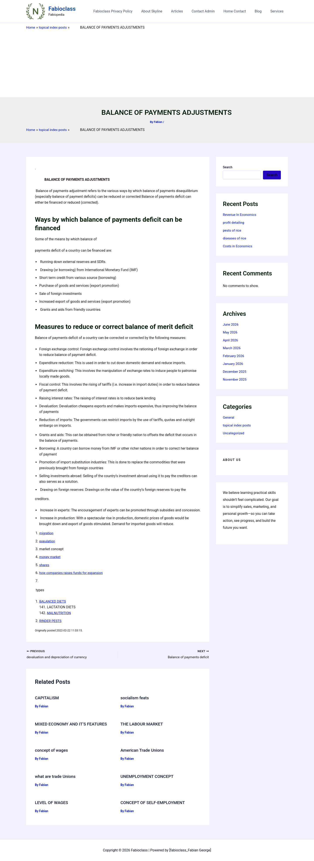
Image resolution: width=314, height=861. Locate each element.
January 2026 (233, 364)
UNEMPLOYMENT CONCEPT (148, 776)
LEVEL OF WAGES (52, 802)
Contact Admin (209, 11)
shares (44, 565)
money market (50, 557)
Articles (185, 11)
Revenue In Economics (240, 215)
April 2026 (231, 340)
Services (277, 11)
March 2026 (232, 348)
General (229, 417)
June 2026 (231, 324)
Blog (260, 11)
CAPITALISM (47, 698)
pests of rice (232, 230)
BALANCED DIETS (53, 601)
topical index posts (237, 425)
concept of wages (52, 750)
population (47, 541)
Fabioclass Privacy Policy (124, 11)
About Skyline (161, 11)
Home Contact (239, 11)
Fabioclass (62, 8)
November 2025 (235, 379)
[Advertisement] (157, 62)
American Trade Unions (143, 750)
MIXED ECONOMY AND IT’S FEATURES (72, 724)
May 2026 (230, 332)
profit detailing (234, 222)
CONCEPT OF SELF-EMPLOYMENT (154, 802)
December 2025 (235, 371)
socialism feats (135, 698)
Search (227, 167)
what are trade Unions (56, 776)
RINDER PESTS (51, 621)
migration (46, 533)
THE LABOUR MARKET (143, 724)
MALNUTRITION (59, 613)
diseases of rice (235, 238)
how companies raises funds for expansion (72, 573)
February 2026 (234, 356)
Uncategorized (234, 433)
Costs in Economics (238, 246)
